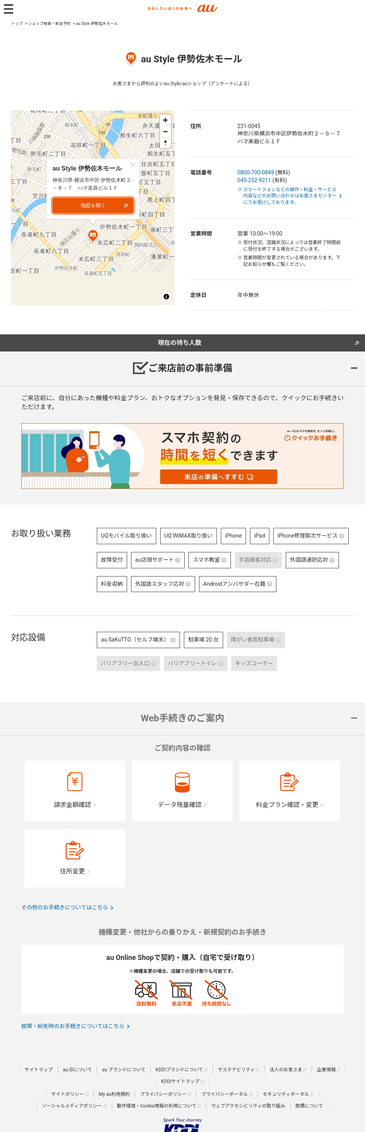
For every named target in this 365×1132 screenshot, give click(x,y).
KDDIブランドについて (179, 1069)
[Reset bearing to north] (165, 142)
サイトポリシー (67, 1094)
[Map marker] (93, 237)
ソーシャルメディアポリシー (72, 1106)
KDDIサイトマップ (180, 1081)
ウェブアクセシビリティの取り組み (248, 1106)
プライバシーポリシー (163, 1094)
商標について (309, 1106)
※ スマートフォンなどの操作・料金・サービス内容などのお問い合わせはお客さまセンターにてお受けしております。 (290, 196)
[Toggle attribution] (166, 296)
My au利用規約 (114, 1094)
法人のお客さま (285, 1069)
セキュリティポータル (286, 1094)
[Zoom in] (165, 120)
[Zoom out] (165, 131)
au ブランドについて (123, 1069)
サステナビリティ (236, 1069)
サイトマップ (39, 1069)
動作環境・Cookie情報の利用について (157, 1106)
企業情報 (326, 1069)
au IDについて (77, 1069)
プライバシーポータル (224, 1094)
